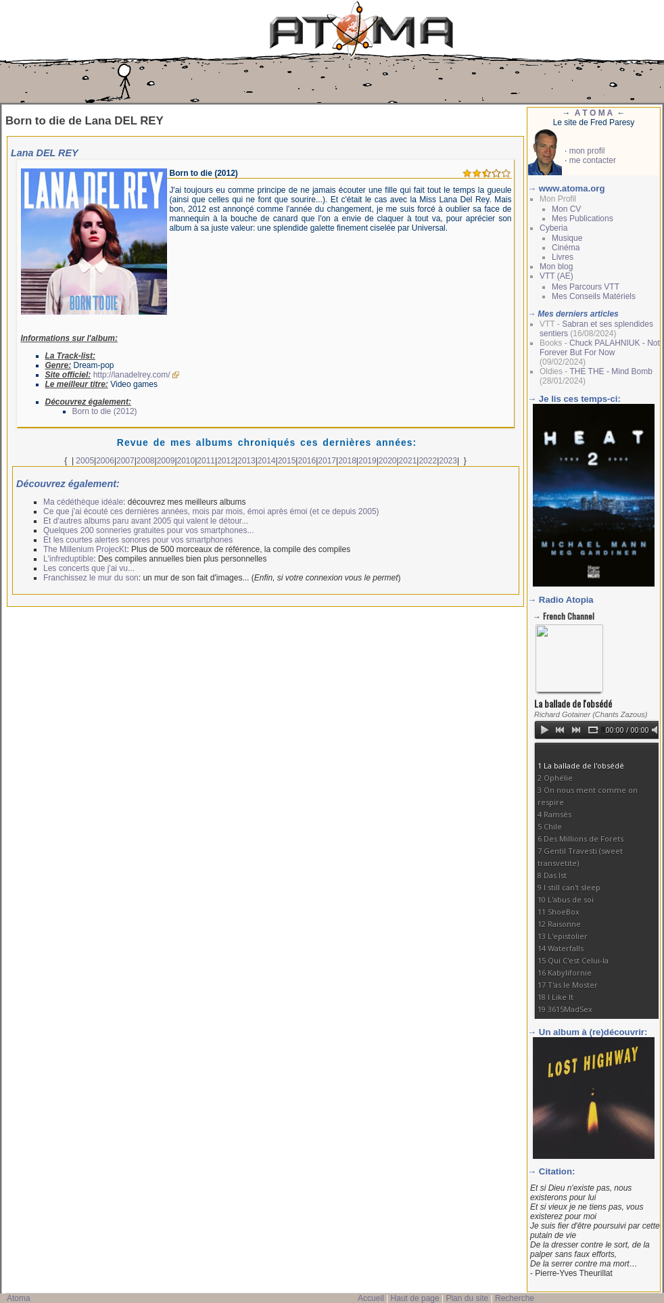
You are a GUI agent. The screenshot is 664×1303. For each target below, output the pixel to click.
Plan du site (467, 1298)
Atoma (18, 1298)
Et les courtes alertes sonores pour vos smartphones (138, 540)
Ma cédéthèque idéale (83, 502)
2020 (388, 460)
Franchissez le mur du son (91, 577)
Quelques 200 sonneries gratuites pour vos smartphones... (148, 530)
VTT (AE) (556, 276)
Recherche (514, 1298)
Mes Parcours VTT (585, 287)
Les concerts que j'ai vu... (89, 568)
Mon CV (566, 209)
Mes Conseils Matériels (594, 296)
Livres (562, 257)
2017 (327, 460)
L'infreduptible (68, 559)
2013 (246, 460)
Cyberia (553, 228)
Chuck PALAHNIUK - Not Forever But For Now (600, 347)
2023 (448, 460)
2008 (146, 460)
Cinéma (565, 247)
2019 (367, 460)
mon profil (587, 151)
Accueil (371, 1298)
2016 (307, 460)
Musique (567, 238)
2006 (105, 460)
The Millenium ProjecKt (84, 549)
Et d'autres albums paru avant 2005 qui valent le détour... (145, 521)
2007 (125, 460)
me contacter (592, 160)
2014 (267, 460)
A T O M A (594, 113)
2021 (408, 460)
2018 (347, 460)
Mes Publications (582, 218)
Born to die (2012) (104, 411)
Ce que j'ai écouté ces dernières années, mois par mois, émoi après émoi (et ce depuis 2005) (211, 511)
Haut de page (415, 1298)
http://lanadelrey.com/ (131, 375)
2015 (287, 460)
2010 (186, 460)
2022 (428, 460)
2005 (85, 460)
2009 (166, 460)
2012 (226, 460)
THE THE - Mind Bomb (610, 371)
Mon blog (556, 266)
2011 (206, 460)
